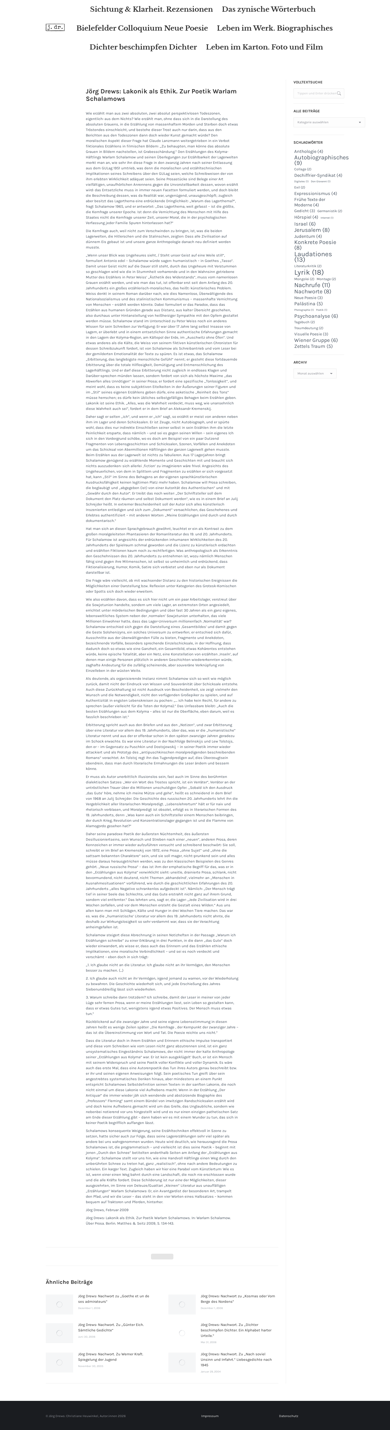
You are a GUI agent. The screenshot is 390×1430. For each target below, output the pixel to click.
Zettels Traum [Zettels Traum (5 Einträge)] (313, 346)
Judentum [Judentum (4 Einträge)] (308, 236)
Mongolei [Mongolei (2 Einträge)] (304, 279)
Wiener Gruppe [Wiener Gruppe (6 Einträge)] (316, 340)
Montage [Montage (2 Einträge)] (326, 279)
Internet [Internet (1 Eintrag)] (327, 217)
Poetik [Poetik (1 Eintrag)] (321, 309)
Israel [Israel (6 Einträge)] (305, 224)
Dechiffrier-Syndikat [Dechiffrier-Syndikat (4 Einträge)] (318, 175)
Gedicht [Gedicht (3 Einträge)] (304, 210)
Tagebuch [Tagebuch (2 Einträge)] (304, 322)
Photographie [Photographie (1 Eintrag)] (304, 309)
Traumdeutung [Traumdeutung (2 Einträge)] (308, 328)
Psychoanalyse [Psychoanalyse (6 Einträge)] (316, 316)
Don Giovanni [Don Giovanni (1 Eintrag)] (321, 181)
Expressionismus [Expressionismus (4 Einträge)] (315, 193)
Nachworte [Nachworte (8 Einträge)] (312, 291)
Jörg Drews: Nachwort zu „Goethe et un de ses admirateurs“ (113, 1299)
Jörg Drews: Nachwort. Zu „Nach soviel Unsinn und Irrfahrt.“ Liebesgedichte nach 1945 (236, 1359)
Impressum (210, 1416)
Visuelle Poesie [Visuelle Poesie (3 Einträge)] (311, 334)
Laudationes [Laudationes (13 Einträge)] (313, 256)
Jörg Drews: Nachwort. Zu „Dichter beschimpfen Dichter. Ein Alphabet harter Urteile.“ (236, 1330)
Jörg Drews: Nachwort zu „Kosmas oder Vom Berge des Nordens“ (238, 1299)
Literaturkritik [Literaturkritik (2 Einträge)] (308, 266)
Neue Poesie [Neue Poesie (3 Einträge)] (308, 297)
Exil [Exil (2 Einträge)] (299, 187)
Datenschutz (288, 1416)
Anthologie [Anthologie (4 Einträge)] (308, 151)
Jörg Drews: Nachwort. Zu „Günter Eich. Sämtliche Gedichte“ (111, 1327)
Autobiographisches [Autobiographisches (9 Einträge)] (321, 160)
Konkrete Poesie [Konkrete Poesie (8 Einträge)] (315, 245)
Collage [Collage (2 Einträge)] (302, 169)
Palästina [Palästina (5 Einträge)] (308, 304)
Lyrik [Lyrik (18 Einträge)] (309, 272)
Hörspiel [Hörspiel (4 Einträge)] (306, 217)
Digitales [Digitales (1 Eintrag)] (301, 181)
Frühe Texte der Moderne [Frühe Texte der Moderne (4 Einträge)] (309, 202)
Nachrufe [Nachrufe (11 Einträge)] (312, 285)
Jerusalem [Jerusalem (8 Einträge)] (312, 230)
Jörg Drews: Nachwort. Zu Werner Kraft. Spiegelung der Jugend (110, 1357)
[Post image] (59, 1304)
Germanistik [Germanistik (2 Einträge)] (329, 211)
